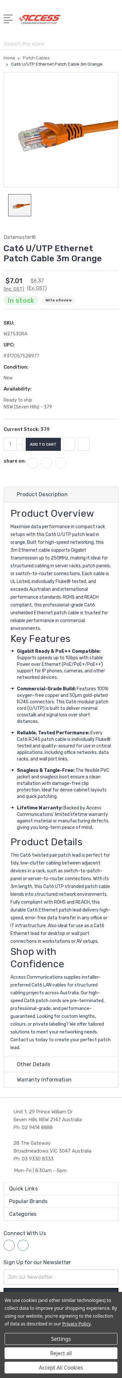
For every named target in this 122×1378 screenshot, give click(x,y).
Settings (61, 1338)
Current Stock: (27, 429)
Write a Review (59, 300)
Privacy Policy (76, 1324)
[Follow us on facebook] (9, 1245)
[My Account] (87, 21)
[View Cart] (114, 21)
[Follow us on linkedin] (23, 1245)
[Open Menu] (9, 18)
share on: (15, 461)
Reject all (61, 1353)
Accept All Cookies (61, 1367)
